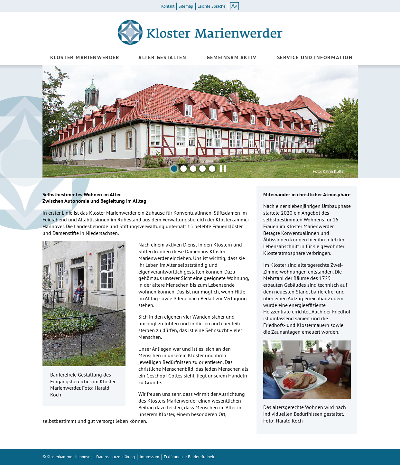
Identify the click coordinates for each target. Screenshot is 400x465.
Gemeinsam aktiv (232, 57)
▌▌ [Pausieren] (223, 168)
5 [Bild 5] (212, 168)
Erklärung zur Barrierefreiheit (189, 457)
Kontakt (167, 6)
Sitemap (186, 6)
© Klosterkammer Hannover (67, 457)
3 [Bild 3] (193, 168)
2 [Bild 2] (183, 168)
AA (234, 5)
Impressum (149, 457)
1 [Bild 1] (174, 168)
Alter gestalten (162, 57)
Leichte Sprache (212, 6)
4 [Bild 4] (203, 168)
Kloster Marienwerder (85, 57)
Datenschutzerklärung (115, 457)
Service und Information (315, 57)
